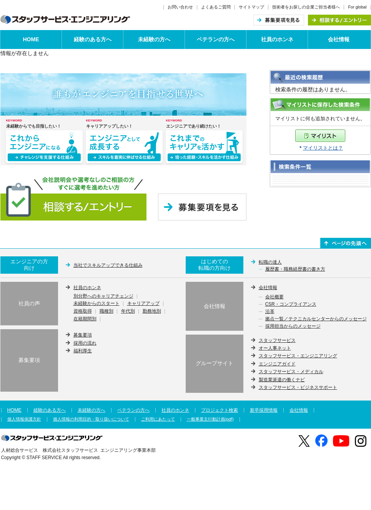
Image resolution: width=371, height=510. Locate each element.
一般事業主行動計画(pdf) (210, 419)
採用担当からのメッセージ (293, 326)
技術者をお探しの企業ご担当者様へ (306, 7)
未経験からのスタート (96, 303)
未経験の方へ (154, 39)
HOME (31, 39)
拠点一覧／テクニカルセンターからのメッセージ (316, 319)
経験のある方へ (92, 39)
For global (357, 7)
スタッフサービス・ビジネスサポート (298, 387)
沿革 (270, 312)
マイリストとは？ (323, 148)
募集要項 (82, 335)
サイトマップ (251, 7)
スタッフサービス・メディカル (291, 371)
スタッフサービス (277, 340)
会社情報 (338, 39)
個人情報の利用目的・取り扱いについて (91, 419)
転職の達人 (270, 262)
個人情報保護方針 (24, 419)
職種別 (106, 311)
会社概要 (274, 297)
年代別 (128, 311)
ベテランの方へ (216, 39)
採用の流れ (84, 343)
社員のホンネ (277, 39)
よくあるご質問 (216, 7)
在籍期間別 (84, 319)
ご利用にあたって (158, 419)
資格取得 (82, 311)
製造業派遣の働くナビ (282, 379)
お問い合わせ (180, 7)
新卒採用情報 (264, 410)
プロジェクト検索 (219, 410)
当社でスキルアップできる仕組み (108, 265)
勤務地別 (152, 311)
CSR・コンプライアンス (290, 304)
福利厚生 (82, 350)
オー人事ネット (275, 348)
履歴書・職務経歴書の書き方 (295, 269)
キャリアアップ (143, 303)
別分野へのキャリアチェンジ (103, 296)
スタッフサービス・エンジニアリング (298, 356)
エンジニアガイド (277, 364)
